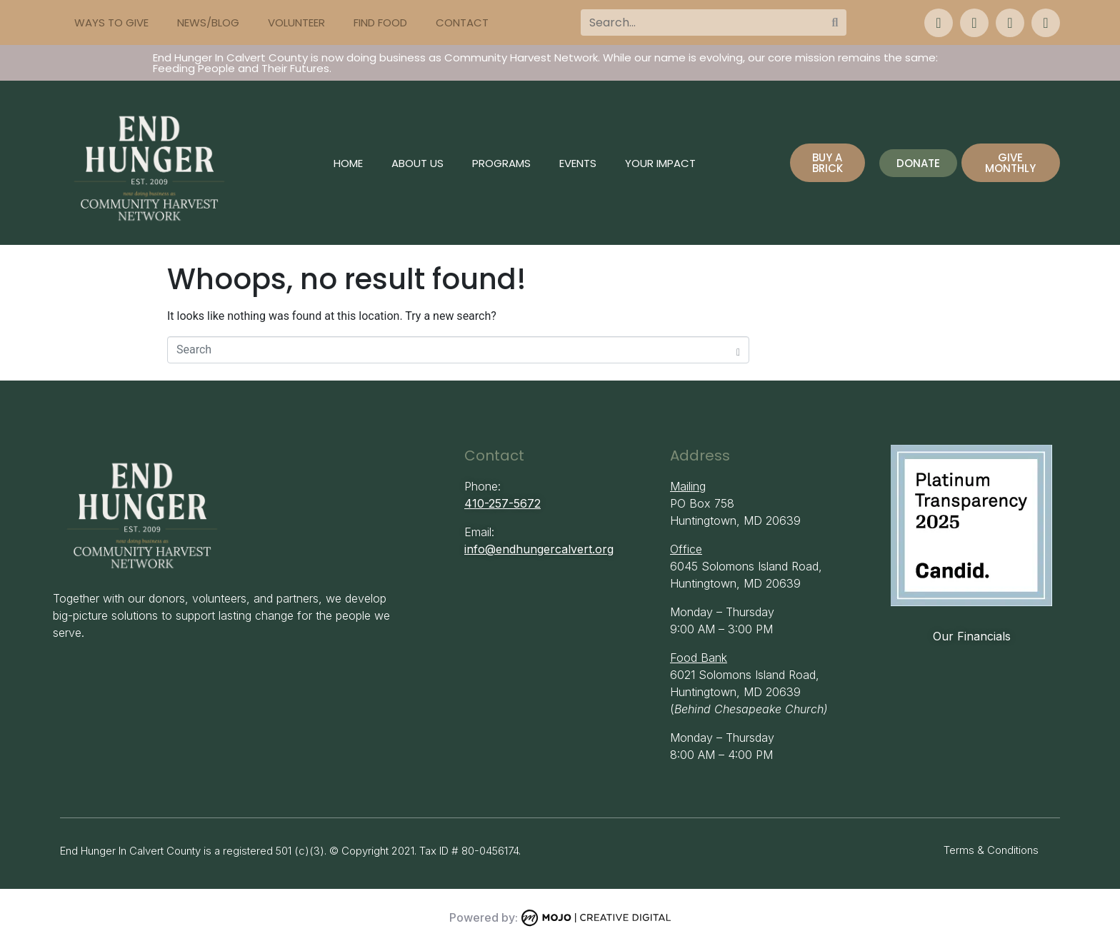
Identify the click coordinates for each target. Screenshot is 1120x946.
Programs (501, 163)
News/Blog (208, 22)
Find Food (380, 22)
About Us (417, 163)
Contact (462, 22)
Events (577, 163)
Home (348, 163)
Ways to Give (111, 22)
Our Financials (972, 636)
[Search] (835, 22)
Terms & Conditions (991, 850)
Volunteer (296, 22)
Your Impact (660, 163)
